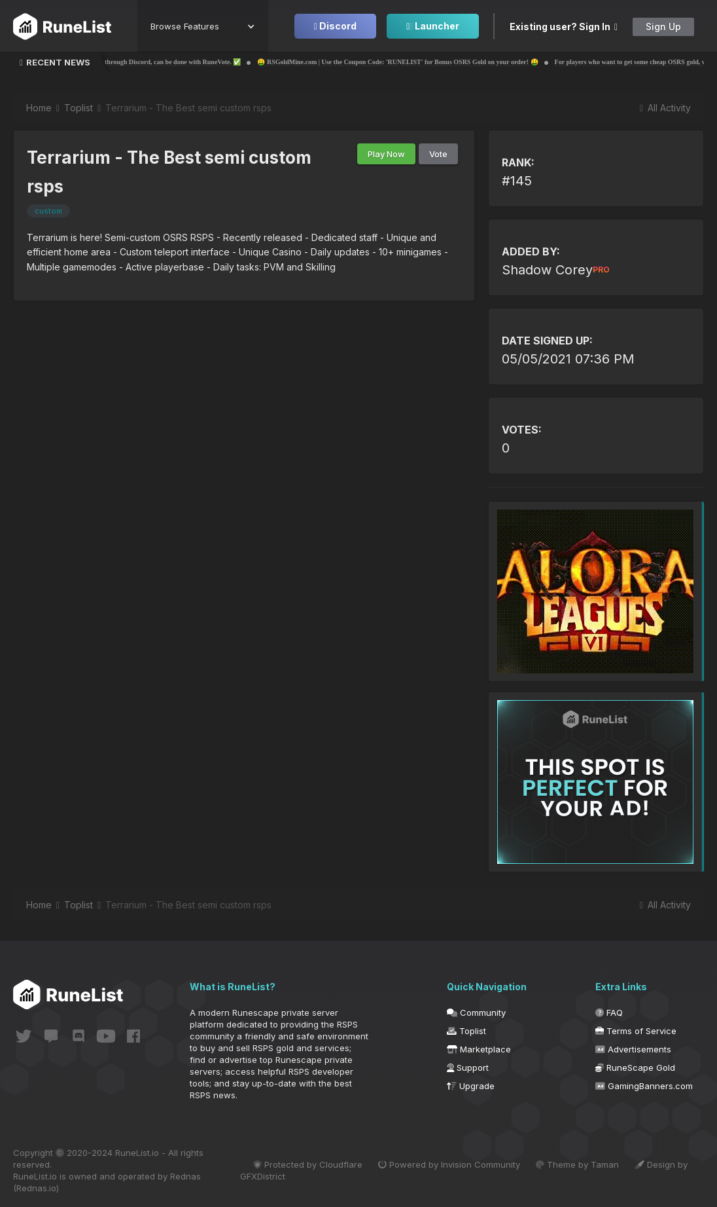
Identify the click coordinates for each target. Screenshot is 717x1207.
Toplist (466, 1031)
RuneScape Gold (635, 1067)
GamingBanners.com (644, 1086)
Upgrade (471, 1086)
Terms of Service (635, 1031)
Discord (335, 25)
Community (476, 1012)
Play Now (386, 154)
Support (468, 1067)
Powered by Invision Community (449, 1164)
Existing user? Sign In (564, 26)
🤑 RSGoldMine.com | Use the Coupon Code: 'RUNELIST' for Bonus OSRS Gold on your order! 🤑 (440, 61)
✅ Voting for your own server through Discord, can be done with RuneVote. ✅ (172, 61)
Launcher (432, 25)
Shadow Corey (556, 270)
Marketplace (479, 1049)
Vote (438, 154)
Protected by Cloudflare (307, 1164)
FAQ (609, 1012)
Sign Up (663, 26)
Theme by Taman (577, 1164)
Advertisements (633, 1049)
